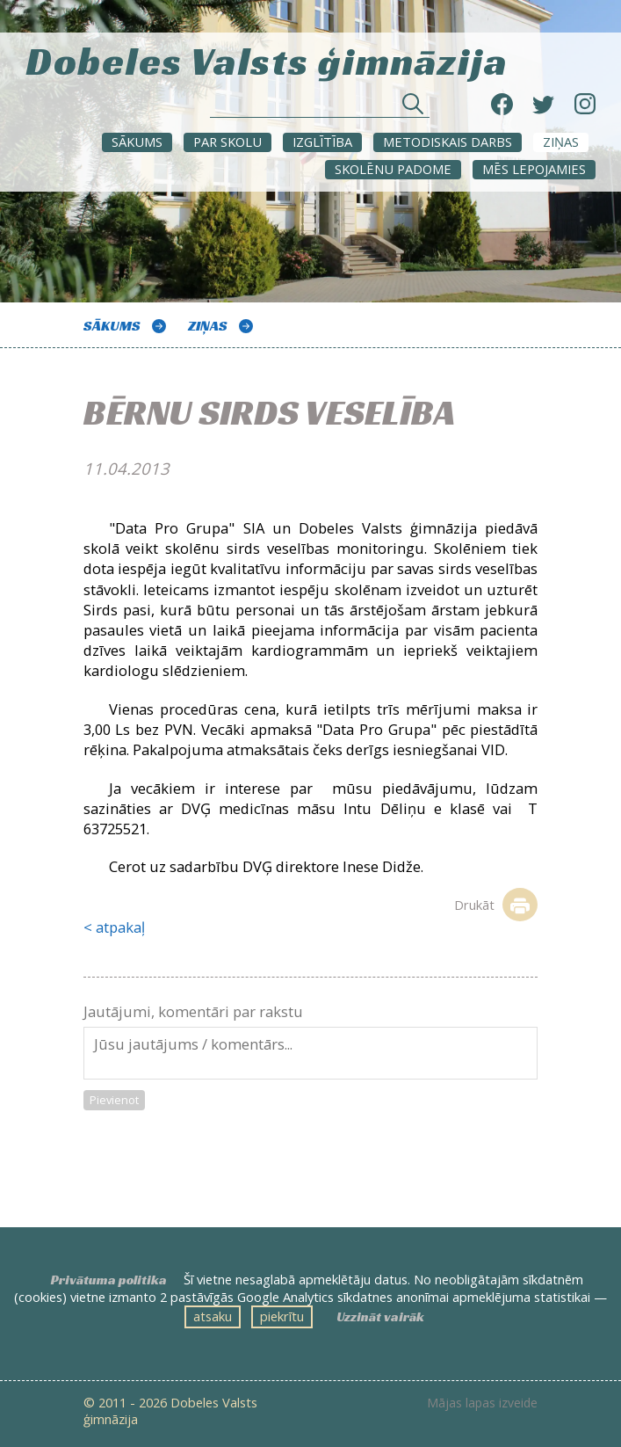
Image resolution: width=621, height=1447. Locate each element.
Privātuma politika (109, 1280)
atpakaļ (120, 927)
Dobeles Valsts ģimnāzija (267, 59)
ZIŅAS (561, 141)
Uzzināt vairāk (380, 1317)
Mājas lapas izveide (482, 1403)
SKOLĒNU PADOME (393, 169)
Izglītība (322, 141)
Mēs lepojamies (534, 169)
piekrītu (282, 1316)
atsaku (212, 1316)
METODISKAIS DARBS (447, 141)
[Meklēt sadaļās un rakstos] (320, 108)
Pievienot (114, 1100)
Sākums (137, 141)
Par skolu (227, 141)
